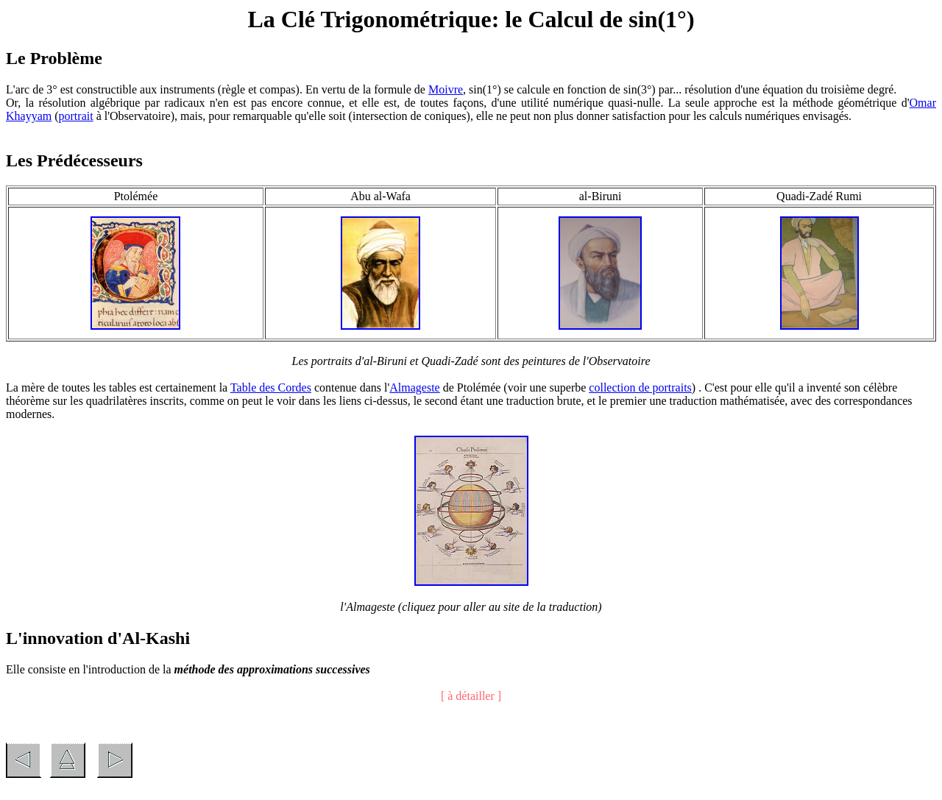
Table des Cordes (270, 387)
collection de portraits (640, 387)
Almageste (414, 387)
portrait (76, 116)
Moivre (445, 89)
